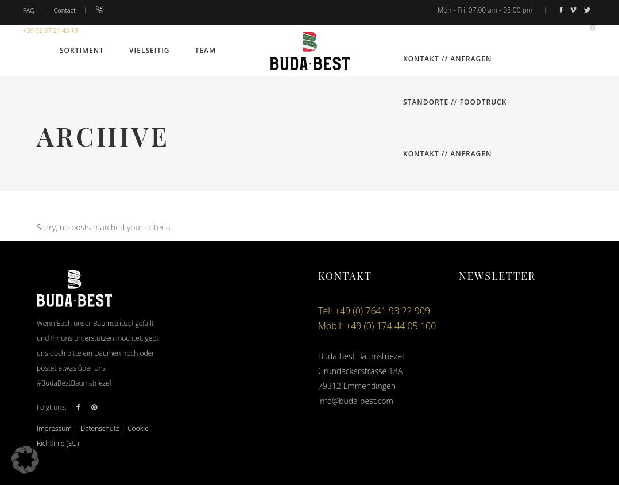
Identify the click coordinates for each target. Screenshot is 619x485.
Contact (64, 10)
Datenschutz (99, 428)
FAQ (29, 10)
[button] (25, 459)
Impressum (54, 428)
